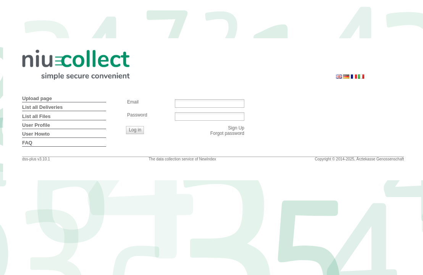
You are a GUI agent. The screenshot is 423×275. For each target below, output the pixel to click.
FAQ (27, 143)
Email (133, 102)
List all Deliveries (42, 107)
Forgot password (227, 133)
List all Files (36, 116)
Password (137, 115)
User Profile (36, 125)
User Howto (36, 134)
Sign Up (236, 128)
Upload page (37, 98)
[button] (135, 130)
